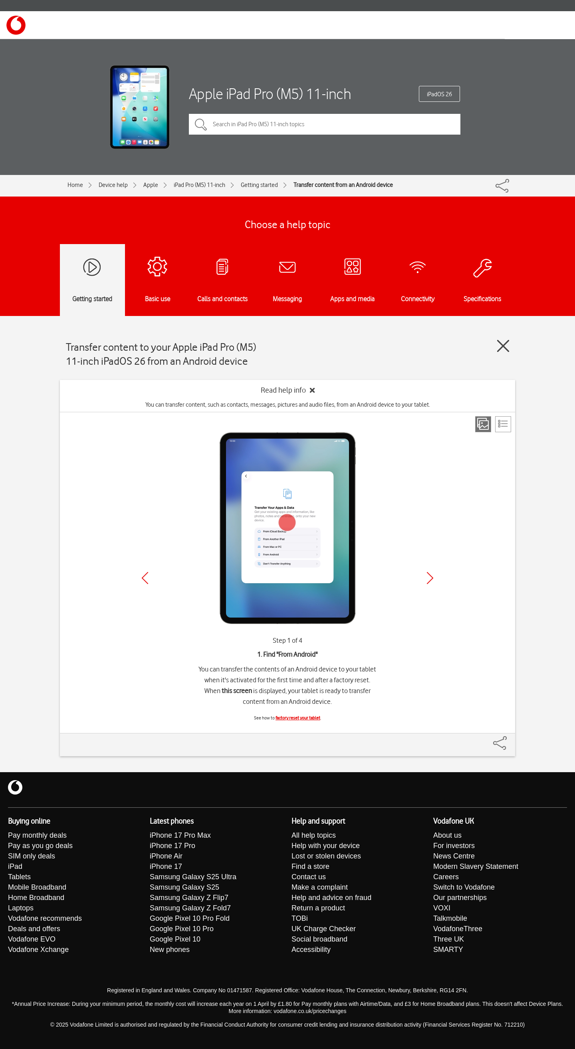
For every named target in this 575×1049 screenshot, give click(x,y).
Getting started (259, 185)
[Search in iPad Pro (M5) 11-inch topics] (324, 124)
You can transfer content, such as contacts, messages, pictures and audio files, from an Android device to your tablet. (287, 404)
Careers (446, 877)
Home (75, 185)
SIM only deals (31, 856)
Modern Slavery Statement (475, 866)
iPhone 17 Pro (172, 846)
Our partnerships (460, 898)
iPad (15, 866)
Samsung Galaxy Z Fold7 (190, 908)
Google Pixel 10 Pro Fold (190, 918)
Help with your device (325, 846)
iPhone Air (166, 856)
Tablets (19, 877)
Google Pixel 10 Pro (182, 929)
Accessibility (311, 950)
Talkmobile (450, 918)
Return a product (318, 908)
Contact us (308, 877)
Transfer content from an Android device (343, 185)
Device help (113, 185)
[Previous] (145, 578)
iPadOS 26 (439, 94)
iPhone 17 (166, 866)
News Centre (454, 856)
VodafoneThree (457, 929)
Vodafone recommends (45, 918)
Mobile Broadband (37, 887)
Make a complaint (319, 887)
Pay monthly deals (37, 835)
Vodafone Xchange (38, 950)
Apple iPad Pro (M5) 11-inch (270, 94)
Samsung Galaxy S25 (184, 887)
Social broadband (319, 939)
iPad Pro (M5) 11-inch (199, 185)
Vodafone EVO (32, 939)
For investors (454, 846)
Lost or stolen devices (326, 856)
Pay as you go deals (40, 846)
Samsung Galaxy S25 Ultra (193, 877)
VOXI (441, 908)
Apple (150, 185)
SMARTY (448, 950)
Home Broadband (36, 898)
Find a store (310, 866)
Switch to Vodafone (464, 887)
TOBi (299, 918)
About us (447, 835)
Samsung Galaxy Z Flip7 (189, 898)
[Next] (430, 578)
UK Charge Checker (323, 929)
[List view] (503, 424)
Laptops (21, 908)
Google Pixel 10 (175, 939)
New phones (170, 950)
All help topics (313, 835)
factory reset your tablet (298, 718)
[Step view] (483, 424)
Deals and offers (34, 929)
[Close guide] (503, 346)
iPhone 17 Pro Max (180, 835)
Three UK (448, 939)
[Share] (509, 739)
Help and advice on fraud (331, 898)
